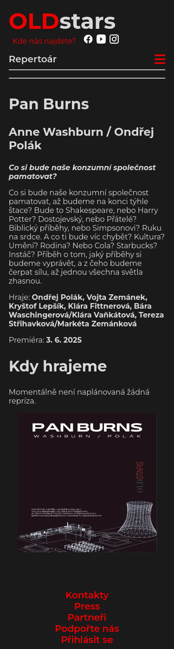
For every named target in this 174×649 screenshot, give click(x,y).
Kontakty (87, 595)
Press (87, 606)
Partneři (87, 617)
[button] (87, 482)
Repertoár (33, 59)
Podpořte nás (87, 628)
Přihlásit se (87, 639)
